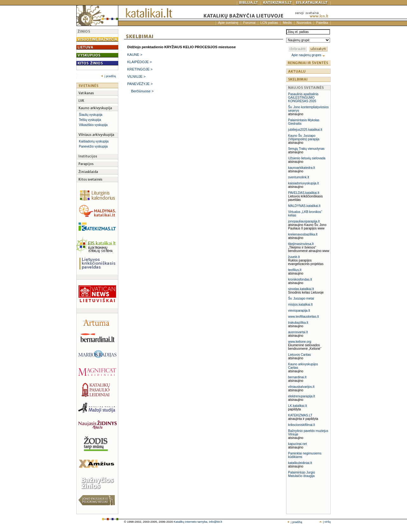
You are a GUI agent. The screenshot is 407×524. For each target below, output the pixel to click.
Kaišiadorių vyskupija (93, 141)
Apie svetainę (228, 22)
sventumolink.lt (298, 177)
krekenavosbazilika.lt (302, 234)
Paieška (322, 22)
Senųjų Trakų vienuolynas (306, 148)
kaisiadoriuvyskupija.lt (303, 183)
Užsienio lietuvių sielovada (306, 158)
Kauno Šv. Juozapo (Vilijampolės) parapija (303, 137)
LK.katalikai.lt (297, 406)
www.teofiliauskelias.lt (303, 316)
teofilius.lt (294, 270)
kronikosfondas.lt (300, 279)
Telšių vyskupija (90, 120)
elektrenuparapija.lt (301, 396)
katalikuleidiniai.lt (300, 463)
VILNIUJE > (136, 76)
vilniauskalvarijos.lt (301, 386)
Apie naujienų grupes (309, 55)
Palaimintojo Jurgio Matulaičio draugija (301, 474)
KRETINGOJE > (140, 69)
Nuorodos (304, 22)
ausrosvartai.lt (298, 332)
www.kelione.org (299, 341)
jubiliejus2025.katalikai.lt (305, 129)
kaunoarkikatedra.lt (301, 167)
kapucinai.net (297, 444)
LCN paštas (269, 22)
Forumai (249, 22)
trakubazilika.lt (298, 322)
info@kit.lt (215, 521)
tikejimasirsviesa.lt (301, 244)
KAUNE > (134, 54)
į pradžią (108, 76)
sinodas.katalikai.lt (301, 289)
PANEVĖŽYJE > (140, 84)
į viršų (325, 521)
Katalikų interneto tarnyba (190, 521)
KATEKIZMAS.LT (300, 415)
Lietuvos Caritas (299, 354)
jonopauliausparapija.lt (304, 221)
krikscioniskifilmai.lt (301, 425)
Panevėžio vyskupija (93, 146)
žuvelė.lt (294, 257)
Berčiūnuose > (142, 91)
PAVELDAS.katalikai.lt (303, 193)
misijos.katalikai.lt (300, 304)
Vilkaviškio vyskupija (93, 125)
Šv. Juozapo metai (301, 298)
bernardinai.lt (297, 377)
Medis (287, 22)
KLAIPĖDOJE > (139, 62)
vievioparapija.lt (299, 310)
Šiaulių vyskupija (90, 114)
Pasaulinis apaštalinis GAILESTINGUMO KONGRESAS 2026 (303, 97)
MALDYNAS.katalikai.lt (304, 206)
